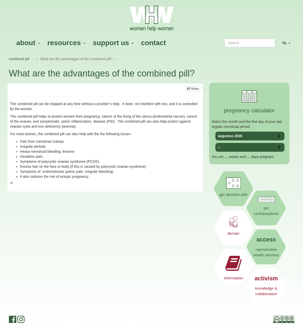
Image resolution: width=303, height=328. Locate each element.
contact (153, 43)
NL (288, 45)
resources (66, 43)
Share (193, 89)
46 (11, 182)
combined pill (19, 59)
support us (113, 43)
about (28, 43)
